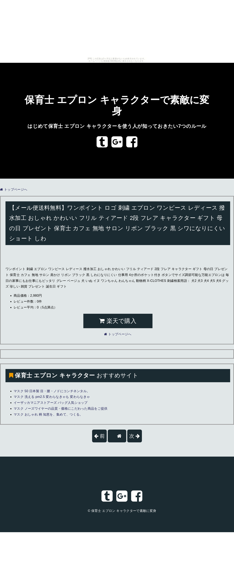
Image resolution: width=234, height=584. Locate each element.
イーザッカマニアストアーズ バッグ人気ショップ (51, 402)
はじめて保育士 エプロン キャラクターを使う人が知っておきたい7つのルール (117, 126)
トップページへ (13, 189)
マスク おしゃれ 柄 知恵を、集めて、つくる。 (48, 414)
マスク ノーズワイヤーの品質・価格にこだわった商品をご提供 (61, 408)
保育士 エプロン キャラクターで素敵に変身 (123, 510)
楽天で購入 (117, 321)
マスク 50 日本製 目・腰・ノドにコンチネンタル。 (52, 391)
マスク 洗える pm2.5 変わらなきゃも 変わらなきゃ (52, 396)
